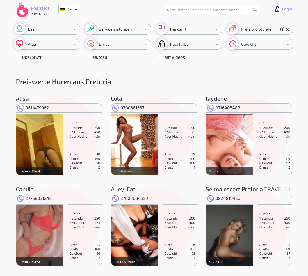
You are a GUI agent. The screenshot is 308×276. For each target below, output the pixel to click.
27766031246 (34, 198)
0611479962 (33, 107)
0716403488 (223, 107)
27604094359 (130, 198)
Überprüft (32, 57)
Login (283, 9)
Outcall (100, 57)
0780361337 (128, 107)
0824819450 (224, 198)
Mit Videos (174, 57)
